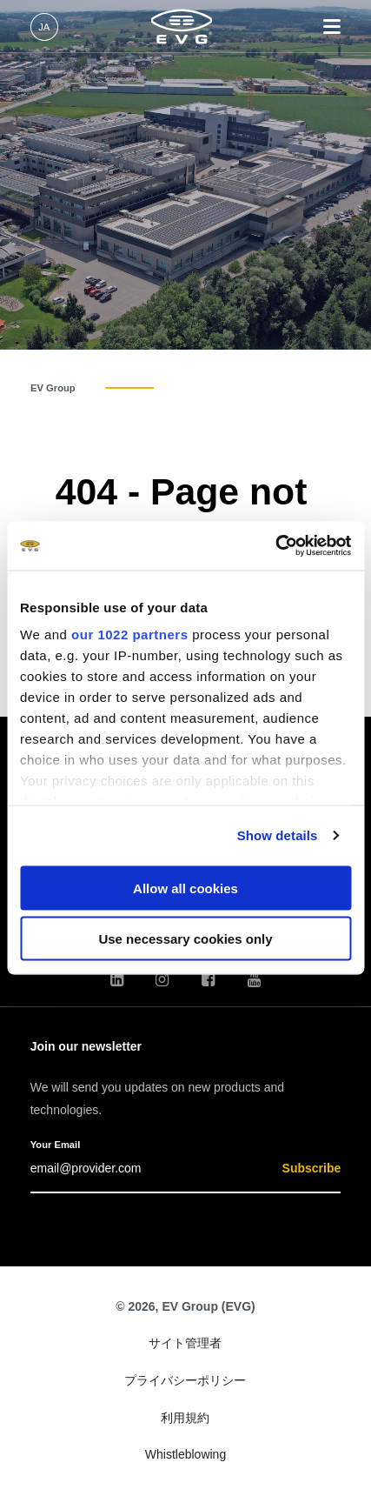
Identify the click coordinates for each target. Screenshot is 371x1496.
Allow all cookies (185, 887)
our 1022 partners (129, 634)
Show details (277, 835)
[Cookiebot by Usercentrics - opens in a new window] (275, 546)
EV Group (53, 388)
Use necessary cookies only (185, 939)
